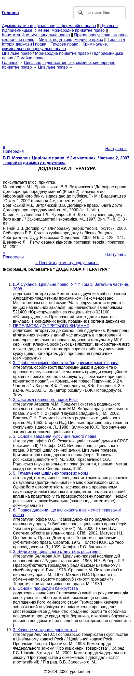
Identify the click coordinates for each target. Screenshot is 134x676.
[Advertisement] (67, 105)
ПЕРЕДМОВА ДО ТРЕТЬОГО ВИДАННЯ (51, 326)
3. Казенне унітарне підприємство (45, 630)
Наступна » (116, 149)
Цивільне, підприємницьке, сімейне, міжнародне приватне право (60, 28)
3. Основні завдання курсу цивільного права (54, 436)
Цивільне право (17, 53)
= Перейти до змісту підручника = (67, 262)
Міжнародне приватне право (62, 53)
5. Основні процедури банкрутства (45, 588)
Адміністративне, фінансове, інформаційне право (49, 26)
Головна (10, 62)
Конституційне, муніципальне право (36, 35)
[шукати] (99, 13)
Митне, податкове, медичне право (71, 39)
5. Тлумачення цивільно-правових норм (50, 473)
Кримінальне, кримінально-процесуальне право (55, 46)
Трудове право (64, 44)
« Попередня (13, 149)
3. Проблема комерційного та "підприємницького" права (65, 363)
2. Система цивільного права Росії (45, 399)
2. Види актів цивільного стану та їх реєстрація (57, 551)
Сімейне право (31, 58)
